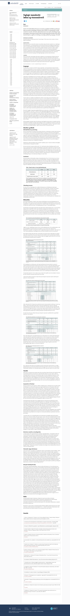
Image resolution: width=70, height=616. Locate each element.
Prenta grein (55, 21)
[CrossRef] (26, 531)
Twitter (26, 21)
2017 (11, 63)
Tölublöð (48, 7)
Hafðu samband (37, 607)
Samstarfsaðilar (34, 609)
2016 (11, 64)
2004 (11, 79)
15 (29, 444)
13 (53, 207)
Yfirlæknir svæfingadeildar (13, 102)
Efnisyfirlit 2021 (12, 42)
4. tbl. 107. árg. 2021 (12, 53)
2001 (11, 83)
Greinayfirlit (50, 3)
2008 (11, 74)
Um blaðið (37, 3)
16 (57, 450)
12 (52, 123)
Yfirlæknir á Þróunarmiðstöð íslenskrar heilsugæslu (14, 93)
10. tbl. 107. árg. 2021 (12, 46)
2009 (11, 73)
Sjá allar (10, 123)
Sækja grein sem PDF (57, 21)
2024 (11, 36)
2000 (11, 84)
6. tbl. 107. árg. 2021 (12, 50)
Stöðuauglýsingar (43, 3)
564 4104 (26, 607)
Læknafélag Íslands (53, 608)
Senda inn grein (31, 3)
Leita (60, 4)
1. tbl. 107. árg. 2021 (12, 57)
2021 (52, 7)
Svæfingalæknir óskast (13, 118)
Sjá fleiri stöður (12, 144)
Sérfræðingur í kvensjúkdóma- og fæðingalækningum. (12, 105)
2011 (11, 70)
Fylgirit (26, 3)
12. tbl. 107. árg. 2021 (57, 7)
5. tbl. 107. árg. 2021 (12, 52)
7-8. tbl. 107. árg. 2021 (13, 49)
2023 (11, 38)
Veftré (33, 607)
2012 (11, 69)
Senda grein (53, 21)
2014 (11, 67)
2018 (11, 62)
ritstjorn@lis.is (27, 609)
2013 (11, 68)
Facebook (24, 21)
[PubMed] (34, 546)
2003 (11, 81)
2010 (11, 72)
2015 (11, 65)
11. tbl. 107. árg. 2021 (12, 45)
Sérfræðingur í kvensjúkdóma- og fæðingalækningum (12, 114)
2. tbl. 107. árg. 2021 (12, 56)
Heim (45, 7)
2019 (11, 60)
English (59, 21)
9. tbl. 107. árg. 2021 (12, 48)
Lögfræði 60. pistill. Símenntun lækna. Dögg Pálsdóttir (13, 134)
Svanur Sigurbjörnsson (13, 12)
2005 (11, 78)
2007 (11, 76)
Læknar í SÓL (11, 117)
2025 (11, 35)
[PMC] (37, 546)
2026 (11, 34)
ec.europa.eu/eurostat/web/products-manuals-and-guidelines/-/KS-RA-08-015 (38, 523)
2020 (11, 59)
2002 (11, 82)
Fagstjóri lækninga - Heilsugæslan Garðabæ (13, 100)
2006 (11, 77)
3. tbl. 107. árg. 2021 (12, 54)
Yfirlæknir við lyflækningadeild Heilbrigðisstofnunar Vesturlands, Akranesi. (13, 110)
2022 (11, 39)
